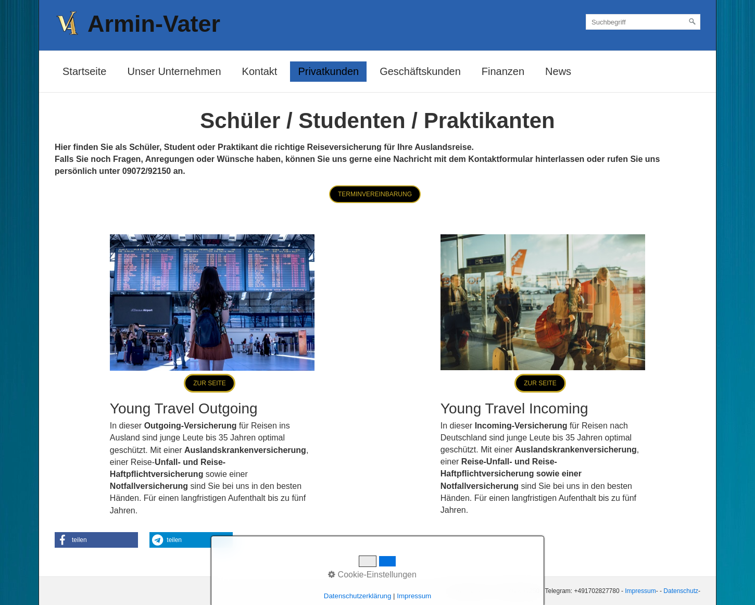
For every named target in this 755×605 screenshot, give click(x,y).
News (558, 71)
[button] (375, 194)
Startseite (84, 71)
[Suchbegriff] (643, 22)
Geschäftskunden (420, 71)
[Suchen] (692, 22)
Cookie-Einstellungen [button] (372, 574)
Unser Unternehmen (174, 71)
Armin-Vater (153, 23)
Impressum (640, 591)
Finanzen (503, 71)
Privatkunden (328, 71)
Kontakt (260, 71)
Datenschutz (680, 591)
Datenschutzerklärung (358, 596)
